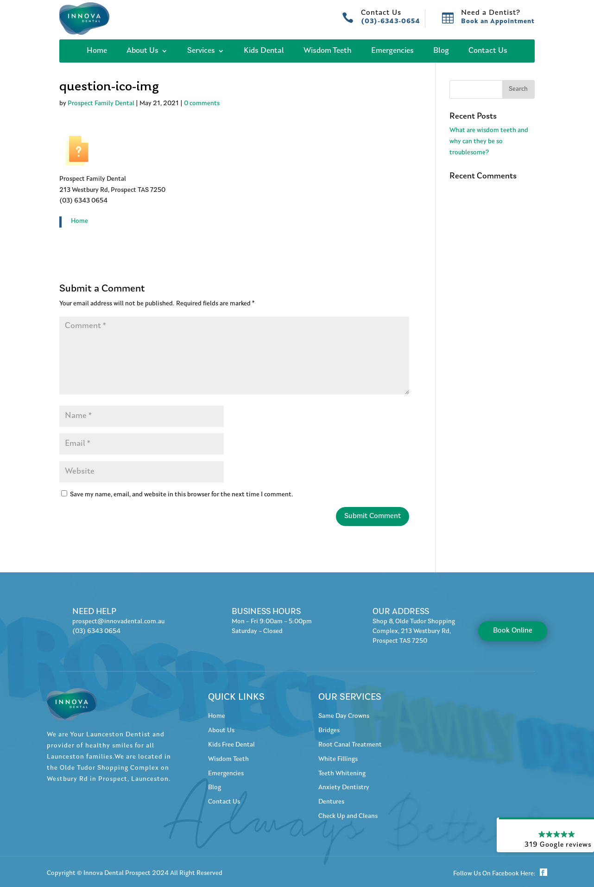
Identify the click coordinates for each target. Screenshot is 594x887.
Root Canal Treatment (350, 745)
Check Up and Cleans (348, 816)
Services (201, 51)
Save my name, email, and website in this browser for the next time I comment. (181, 495)
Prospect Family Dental (101, 104)
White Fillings (338, 759)
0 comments (202, 104)
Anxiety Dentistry (343, 788)
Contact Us (487, 51)
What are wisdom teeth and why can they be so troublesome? (488, 141)
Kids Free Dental (231, 745)
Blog (441, 51)
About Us (142, 51)
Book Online (512, 630)
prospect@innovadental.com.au (118, 622)
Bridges (329, 731)
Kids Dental (264, 51)
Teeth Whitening (342, 774)
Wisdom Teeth (327, 51)
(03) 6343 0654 (96, 631)
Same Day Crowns (343, 716)
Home (97, 51)
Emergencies (392, 51)
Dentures (331, 802)
